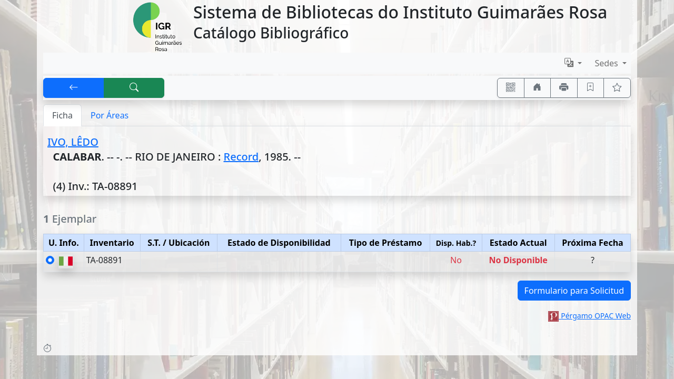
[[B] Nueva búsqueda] (134, 88)
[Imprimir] (564, 88)
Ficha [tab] (62, 115)
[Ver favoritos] (617, 88)
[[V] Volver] (73, 88)
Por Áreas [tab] (109, 115)
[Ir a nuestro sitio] (537, 88)
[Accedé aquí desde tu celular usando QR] (510, 88)
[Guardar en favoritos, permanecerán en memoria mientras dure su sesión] (590, 88)
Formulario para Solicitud (574, 290)
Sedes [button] (607, 63)
